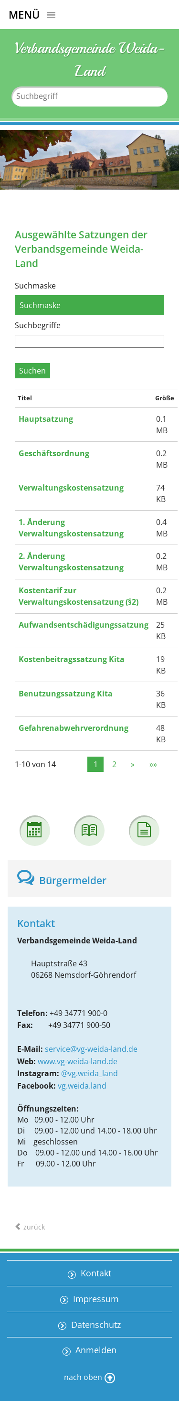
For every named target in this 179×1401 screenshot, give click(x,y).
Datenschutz (95, 1324)
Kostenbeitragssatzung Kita (72, 659)
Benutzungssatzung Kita (66, 693)
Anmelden (94, 1350)
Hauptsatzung (46, 419)
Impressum (95, 1299)
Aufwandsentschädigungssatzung (83, 625)
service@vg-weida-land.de (91, 1049)
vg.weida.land (82, 1085)
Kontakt (94, 1273)
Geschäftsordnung (54, 453)
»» (153, 764)
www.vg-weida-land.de (77, 1061)
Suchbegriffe (38, 325)
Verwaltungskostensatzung (71, 487)
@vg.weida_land (89, 1073)
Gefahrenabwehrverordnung (73, 728)
